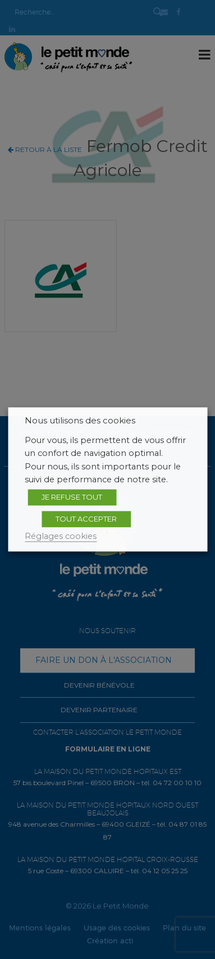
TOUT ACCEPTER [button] (86, 518)
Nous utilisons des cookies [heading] (80, 421)
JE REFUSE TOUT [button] (72, 496)
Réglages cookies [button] (61, 536)
